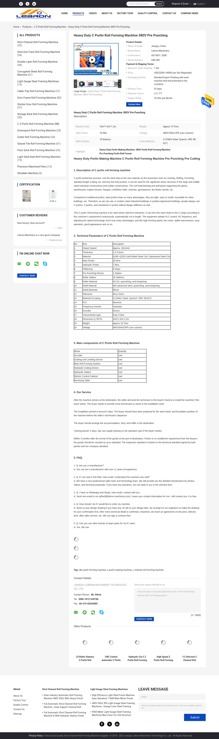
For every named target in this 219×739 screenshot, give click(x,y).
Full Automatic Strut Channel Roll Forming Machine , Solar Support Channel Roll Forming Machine (65, 706)
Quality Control (148, 13)
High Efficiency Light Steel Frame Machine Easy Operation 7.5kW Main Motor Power (113, 697)
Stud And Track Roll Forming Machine (38, 51)
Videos (93, 13)
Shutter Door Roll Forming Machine (37, 104)
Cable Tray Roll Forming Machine (36, 91)
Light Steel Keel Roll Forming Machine (38, 156)
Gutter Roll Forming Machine (33, 137)
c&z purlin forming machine (92, 570)
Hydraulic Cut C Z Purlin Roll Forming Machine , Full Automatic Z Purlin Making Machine (137, 658)
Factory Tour (125, 13)
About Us (106, 13)
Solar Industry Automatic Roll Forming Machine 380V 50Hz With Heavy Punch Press (63, 697)
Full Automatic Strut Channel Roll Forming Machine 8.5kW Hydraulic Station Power (65, 714)
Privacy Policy (36, 735)
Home (64, 13)
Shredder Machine (27, 173)
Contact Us (169, 13)
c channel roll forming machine (148, 570)
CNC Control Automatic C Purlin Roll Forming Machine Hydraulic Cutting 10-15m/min (111, 658)
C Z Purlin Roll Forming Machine (50, 27)
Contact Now (134, 104)
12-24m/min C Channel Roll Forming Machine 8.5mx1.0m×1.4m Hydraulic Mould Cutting (189, 658)
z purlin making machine (119, 570)
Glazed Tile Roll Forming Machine (36, 143)
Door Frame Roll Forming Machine (36, 97)
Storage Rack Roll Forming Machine (37, 114)
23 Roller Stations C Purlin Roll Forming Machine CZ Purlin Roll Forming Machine (85, 658)
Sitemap (17, 714)
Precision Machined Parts (31, 166)
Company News (189, 13)
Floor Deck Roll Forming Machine (36, 150)
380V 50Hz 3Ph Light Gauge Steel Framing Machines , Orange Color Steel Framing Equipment (113, 705)
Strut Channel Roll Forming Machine (37, 42)
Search (159, 4)
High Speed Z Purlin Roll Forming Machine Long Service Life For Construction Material (163, 658)
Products (78, 13)
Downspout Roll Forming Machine (36, 130)
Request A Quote (180, 3)
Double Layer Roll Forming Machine (37, 61)
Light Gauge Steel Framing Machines (38, 81)
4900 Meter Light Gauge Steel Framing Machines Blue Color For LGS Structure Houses (111, 714)
